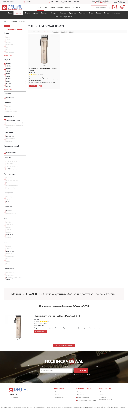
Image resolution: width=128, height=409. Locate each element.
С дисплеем (9, 275)
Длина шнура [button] (9, 193)
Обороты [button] (7, 157)
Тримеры (82, 13)
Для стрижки (10, 136)
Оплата (57, 395)
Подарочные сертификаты (64, 17)
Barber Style (9, 44)
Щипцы (35, 13)
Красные (9, 253)
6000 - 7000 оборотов (12, 164)
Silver (8, 50)
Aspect (8, 39)
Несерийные (10, 52)
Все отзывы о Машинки (64, 345)
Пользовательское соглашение (86, 400)
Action (8, 37)
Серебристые (10, 256)
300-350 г (9, 232)
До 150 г (9, 222)
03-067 (8, 76)
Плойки (27, 13)
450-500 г (9, 237)
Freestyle (8, 42)
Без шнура (9, 197)
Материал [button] (8, 207)
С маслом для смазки (12, 180)
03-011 (8, 66)
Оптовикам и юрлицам (54, 7)
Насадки (53, 13)
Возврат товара (59, 397)
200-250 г (9, 227)
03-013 (8, 68)
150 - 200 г (9, 224)
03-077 (8, 81)
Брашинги (72, 13)
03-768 (8, 83)
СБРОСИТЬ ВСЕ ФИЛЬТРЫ (15, 29)
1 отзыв (40, 74)
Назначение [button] (8, 132)
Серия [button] (6, 33)
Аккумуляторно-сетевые (13, 109)
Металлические (11, 213)
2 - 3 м (8, 202)
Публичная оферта (83, 397)
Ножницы (63, 13)
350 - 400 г (9, 234)
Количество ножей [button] (11, 146)
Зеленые (9, 248)
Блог (101, 392)
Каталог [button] (41, 7)
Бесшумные (10, 272)
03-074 (8, 63)
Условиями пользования (80, 374)
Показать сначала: (35, 31)
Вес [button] (5, 218)
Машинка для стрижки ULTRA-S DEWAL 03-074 (57, 316)
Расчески (44, 13)
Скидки (102, 395)
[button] (100, 2)
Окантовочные (10, 138)
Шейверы (9, 141)
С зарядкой (9, 178)
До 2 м (8, 199)
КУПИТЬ (33, 85)
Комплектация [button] (9, 174)
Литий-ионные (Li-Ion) (13, 120)
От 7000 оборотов (11, 169)
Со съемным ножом (12, 185)
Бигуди (98, 13)
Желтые (8, 246)
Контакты (76, 7)
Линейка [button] (7, 93)
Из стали (9, 210)
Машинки (18, 13)
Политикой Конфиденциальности (64, 374)
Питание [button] (7, 102)
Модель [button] (7, 60)
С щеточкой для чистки (13, 188)
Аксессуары (116, 13)
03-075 (8, 78)
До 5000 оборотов (12, 166)
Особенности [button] (9, 269)
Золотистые (10, 251)
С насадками (10, 183)
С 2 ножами (9, 150)
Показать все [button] (8, 55)
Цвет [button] (6, 242)
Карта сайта (81, 395)
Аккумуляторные (11, 111)
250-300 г (9, 229)
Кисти (91, 13)
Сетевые (8, 106)
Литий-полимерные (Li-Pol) (14, 123)
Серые (8, 258)
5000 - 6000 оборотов (12, 161)
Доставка (58, 392)
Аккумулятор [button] (9, 116)
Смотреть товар (40, 331)
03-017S (8, 71)
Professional (9, 97)
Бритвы (106, 13)
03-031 (8, 73)
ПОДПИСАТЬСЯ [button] (81, 370)
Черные (8, 264)
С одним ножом (11, 152)
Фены (10, 13)
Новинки (68, 7)
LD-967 (8, 86)
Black (7, 47)
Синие (8, 261)
